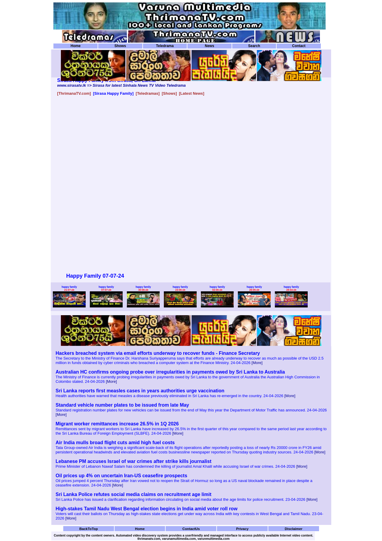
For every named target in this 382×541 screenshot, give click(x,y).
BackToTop (88, 529)
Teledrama (165, 46)
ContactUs (191, 529)
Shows (120, 46)
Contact (299, 46)
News (209, 46)
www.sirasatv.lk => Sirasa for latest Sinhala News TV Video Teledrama (121, 85)
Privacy (242, 529)
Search (254, 46)
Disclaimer (293, 529)
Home (76, 46)
